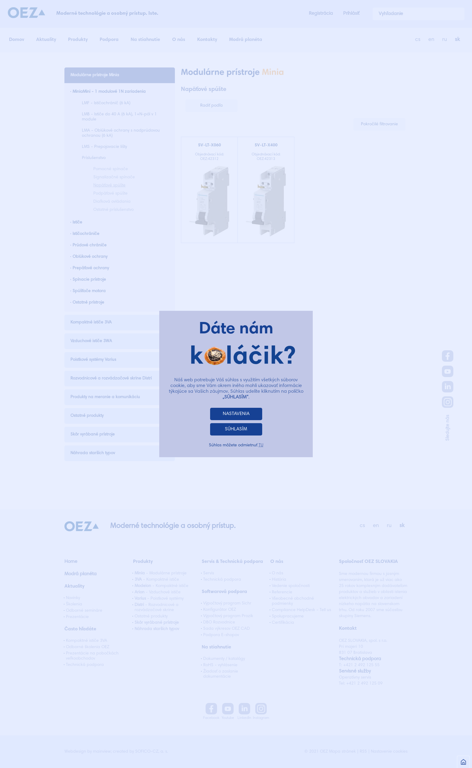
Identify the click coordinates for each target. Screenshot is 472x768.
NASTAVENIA (236, 413)
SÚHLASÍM (236, 429)
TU (261, 445)
